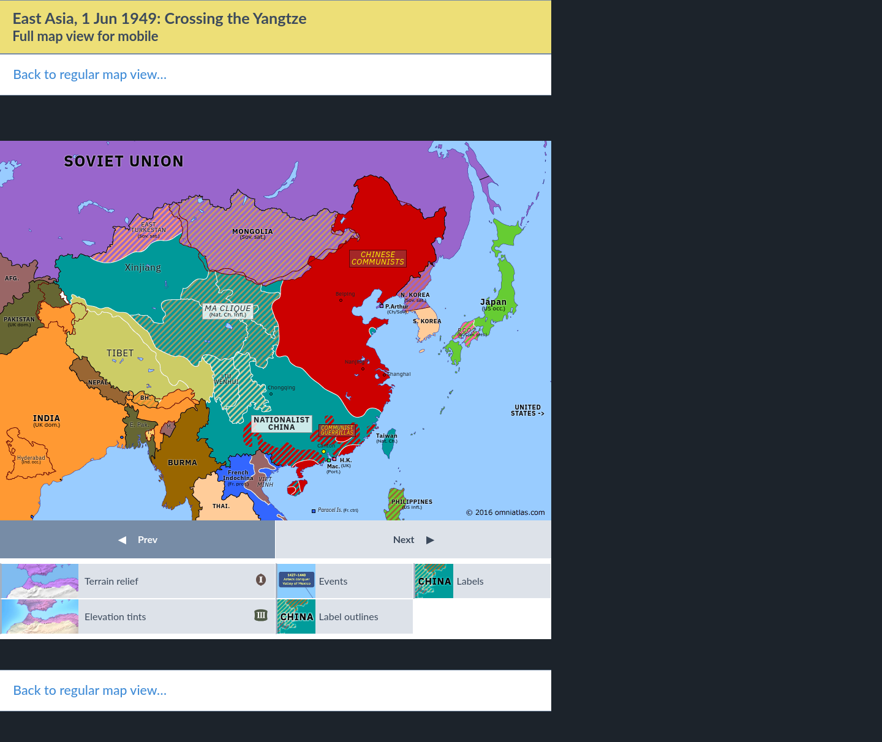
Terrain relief (176, 581)
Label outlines (349, 616)
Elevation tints (176, 616)
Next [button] (413, 539)
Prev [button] (137, 539)
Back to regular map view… (90, 74)
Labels (470, 580)
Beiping (345, 293)
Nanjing (354, 361)
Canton (326, 445)
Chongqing (281, 387)
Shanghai (399, 373)
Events (333, 580)
